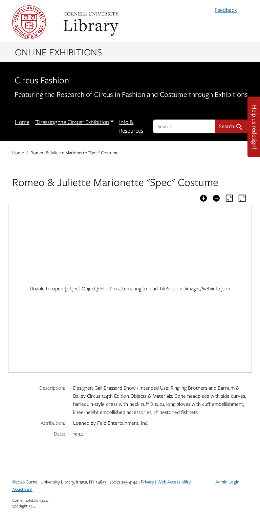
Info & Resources (131, 126)
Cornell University (29, 22)
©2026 (18, 482)
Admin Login (227, 482)
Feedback (226, 10)
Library (90, 22)
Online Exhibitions (58, 52)
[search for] (184, 126)
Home (22, 122)
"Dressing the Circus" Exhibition (72, 122)
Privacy (147, 482)
